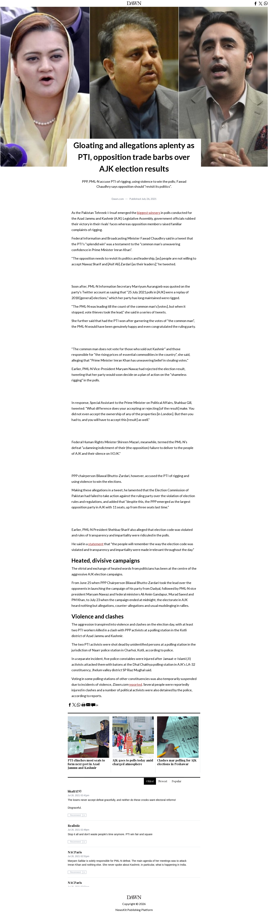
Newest (162, 781)
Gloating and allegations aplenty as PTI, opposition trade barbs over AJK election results (134, 157)
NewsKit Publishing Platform (134, 910)
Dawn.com (118, 198)
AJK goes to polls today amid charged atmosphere (132, 762)
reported (135, 684)
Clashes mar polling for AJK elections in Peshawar (177, 762)
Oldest (150, 781)
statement (95, 544)
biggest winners (148, 213)
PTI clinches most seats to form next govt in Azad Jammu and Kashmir (86, 764)
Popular (176, 781)
